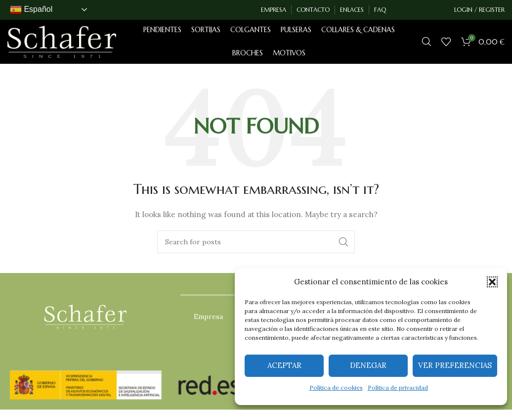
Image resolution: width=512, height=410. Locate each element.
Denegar (368, 365)
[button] (492, 282)
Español (31, 10)
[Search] (426, 42)
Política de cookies (336, 387)
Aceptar (284, 365)
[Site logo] (61, 41)
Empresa (208, 317)
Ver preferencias (455, 365)
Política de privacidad (398, 387)
